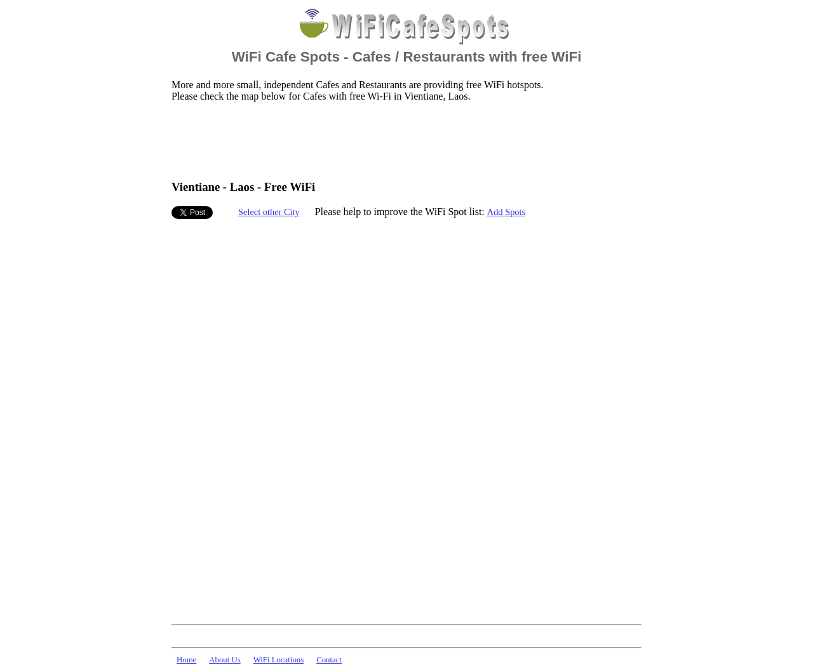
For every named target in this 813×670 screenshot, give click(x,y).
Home (186, 659)
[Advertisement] (402, 140)
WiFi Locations (278, 659)
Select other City (269, 212)
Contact (329, 659)
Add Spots (506, 212)
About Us (224, 659)
